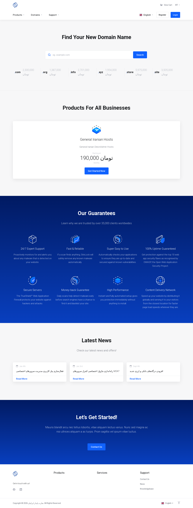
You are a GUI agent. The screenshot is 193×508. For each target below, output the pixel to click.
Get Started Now (96, 171)
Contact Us (96, 447)
